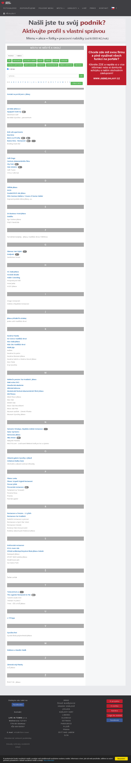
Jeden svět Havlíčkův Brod (16, 321)
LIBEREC (66, 715)
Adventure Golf (12, 114)
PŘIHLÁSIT (9, 13)
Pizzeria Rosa (12, 493)
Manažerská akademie (15, 385)
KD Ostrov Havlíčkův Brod (17, 339)
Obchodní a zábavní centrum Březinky (21, 464)
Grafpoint (10, 254)
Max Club (10, 400)
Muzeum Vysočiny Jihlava (16, 414)
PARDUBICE (66, 723)
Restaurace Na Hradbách (16, 516)
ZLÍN (66, 735)
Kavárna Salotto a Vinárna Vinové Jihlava (21, 359)
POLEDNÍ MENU (46, 8)
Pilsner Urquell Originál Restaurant (20, 481)
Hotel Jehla (11, 283)
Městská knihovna (13, 388)
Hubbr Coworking (13, 277)
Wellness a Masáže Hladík (16, 650)
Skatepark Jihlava (13, 554)
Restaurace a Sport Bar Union (18, 522)
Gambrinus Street (13, 257)
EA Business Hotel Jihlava (16, 213)
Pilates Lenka (12, 478)
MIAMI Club (11, 403)
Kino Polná (11, 362)
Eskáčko (10, 216)
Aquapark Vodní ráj (14, 112)
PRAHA (66, 729)
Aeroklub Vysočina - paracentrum (19, 117)
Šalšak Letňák (12, 577)
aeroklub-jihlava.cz (14, 109)
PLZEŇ (66, 726)
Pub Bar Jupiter (12, 499)
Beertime (10, 135)
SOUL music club (13, 548)
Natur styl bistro (13, 432)
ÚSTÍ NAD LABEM (66, 732)
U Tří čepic (11, 618)
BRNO (66, 700)
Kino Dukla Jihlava (13, 341)
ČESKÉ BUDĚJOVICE (66, 703)
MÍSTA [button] (60, 8)
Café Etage (11, 158)
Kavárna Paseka (13, 336)
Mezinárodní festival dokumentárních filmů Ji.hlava (25, 391)
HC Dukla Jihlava (13, 272)
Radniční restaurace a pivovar (18, 519)
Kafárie (9, 350)
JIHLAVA (66, 709)
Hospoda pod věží (14, 280)
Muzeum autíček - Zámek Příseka (19, 411)
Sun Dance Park (12, 563)
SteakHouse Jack (13, 560)
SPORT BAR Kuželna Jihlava (17, 557)
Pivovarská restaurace (15, 487)
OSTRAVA (66, 721)
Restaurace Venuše (14, 525)
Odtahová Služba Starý (15, 461)
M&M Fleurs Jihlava (14, 397)
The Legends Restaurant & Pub (18, 595)
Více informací (54, 760)
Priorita (10, 496)
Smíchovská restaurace (15, 545)
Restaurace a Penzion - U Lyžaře (19, 513)
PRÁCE (93, 8)
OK (81, 76)
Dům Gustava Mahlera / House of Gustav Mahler (25, 196)
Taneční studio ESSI (14, 598)
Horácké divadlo (13, 275)
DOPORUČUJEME (27, 8)
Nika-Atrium (11, 438)
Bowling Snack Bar (13, 144)
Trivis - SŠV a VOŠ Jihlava (16, 603)
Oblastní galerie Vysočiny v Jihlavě (19, 458)
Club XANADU (12, 167)
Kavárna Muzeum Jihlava (16, 356)
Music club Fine (12, 408)
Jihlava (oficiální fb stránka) (16, 318)
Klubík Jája (10, 347)
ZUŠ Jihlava (11, 667)
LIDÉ (84, 8)
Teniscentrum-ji (13, 592)
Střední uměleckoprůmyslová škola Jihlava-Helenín (25, 551)
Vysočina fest (12, 633)
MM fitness (11, 394)
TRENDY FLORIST (14, 600)
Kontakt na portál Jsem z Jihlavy (18, 94)
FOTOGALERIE (10, 8)
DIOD (9, 190)
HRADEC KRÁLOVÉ (66, 706)
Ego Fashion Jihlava (14, 219)
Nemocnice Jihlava (13, 435)
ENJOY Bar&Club (13, 222)
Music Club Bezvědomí (15, 406)
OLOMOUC (66, 718)
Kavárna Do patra (13, 353)
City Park (10, 164)
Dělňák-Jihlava (12, 187)
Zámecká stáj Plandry (15, 665)
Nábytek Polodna (13, 440)
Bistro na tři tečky (13, 138)
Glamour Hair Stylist (14, 251)
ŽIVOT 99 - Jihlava (13, 682)
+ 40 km (11, 69)
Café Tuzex (11, 170)
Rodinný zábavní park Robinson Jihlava (21, 531)
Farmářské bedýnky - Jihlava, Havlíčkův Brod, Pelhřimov (27, 237)
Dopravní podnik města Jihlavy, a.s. (19, 199)
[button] (114, 8)
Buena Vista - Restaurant (16, 141)
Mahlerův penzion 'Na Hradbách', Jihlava (21, 379)
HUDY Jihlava (12, 286)
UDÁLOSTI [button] (73, 8)
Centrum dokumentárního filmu (18, 161)
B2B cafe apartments (15, 132)
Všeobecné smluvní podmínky (18, 738)
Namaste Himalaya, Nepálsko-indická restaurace (25, 429)
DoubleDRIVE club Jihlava (16, 193)
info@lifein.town (21, 732)
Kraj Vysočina (12, 365)
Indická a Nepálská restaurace (18, 304)
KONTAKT (103, 8)
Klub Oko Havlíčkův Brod (16, 344)
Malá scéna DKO (13, 382)
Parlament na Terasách (15, 490)
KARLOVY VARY (66, 712)
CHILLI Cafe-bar (13, 173)
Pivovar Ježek (12, 484)
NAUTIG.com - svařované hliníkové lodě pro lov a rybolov (28, 443)
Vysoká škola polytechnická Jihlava (19, 635)
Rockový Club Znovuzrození (17, 528)
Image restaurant (13, 301)
